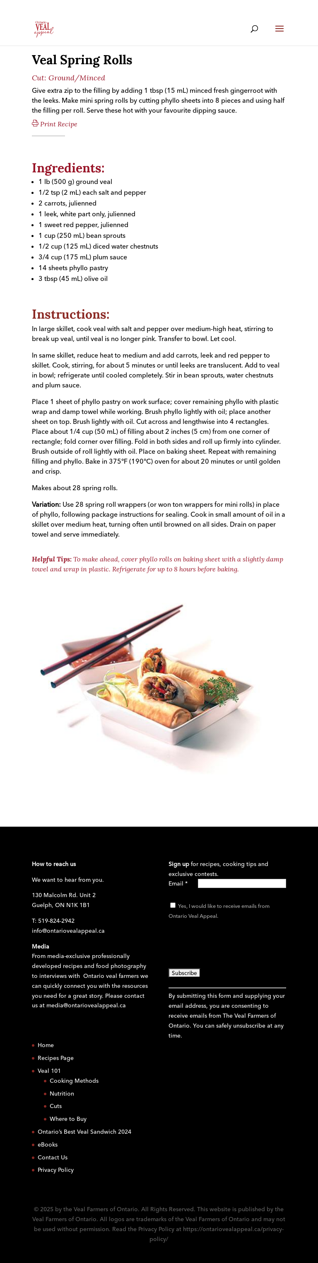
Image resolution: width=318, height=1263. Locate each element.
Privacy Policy (56, 1169)
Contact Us (52, 1157)
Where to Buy (68, 1119)
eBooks (48, 1144)
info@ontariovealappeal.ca (68, 930)
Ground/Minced (76, 77)
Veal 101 (49, 1070)
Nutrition (62, 1093)
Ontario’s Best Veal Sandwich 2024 (84, 1131)
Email (178, 883)
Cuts (56, 1106)
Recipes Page (56, 1058)
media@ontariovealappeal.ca (86, 1005)
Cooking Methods (74, 1080)
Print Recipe (54, 124)
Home (46, 1045)
